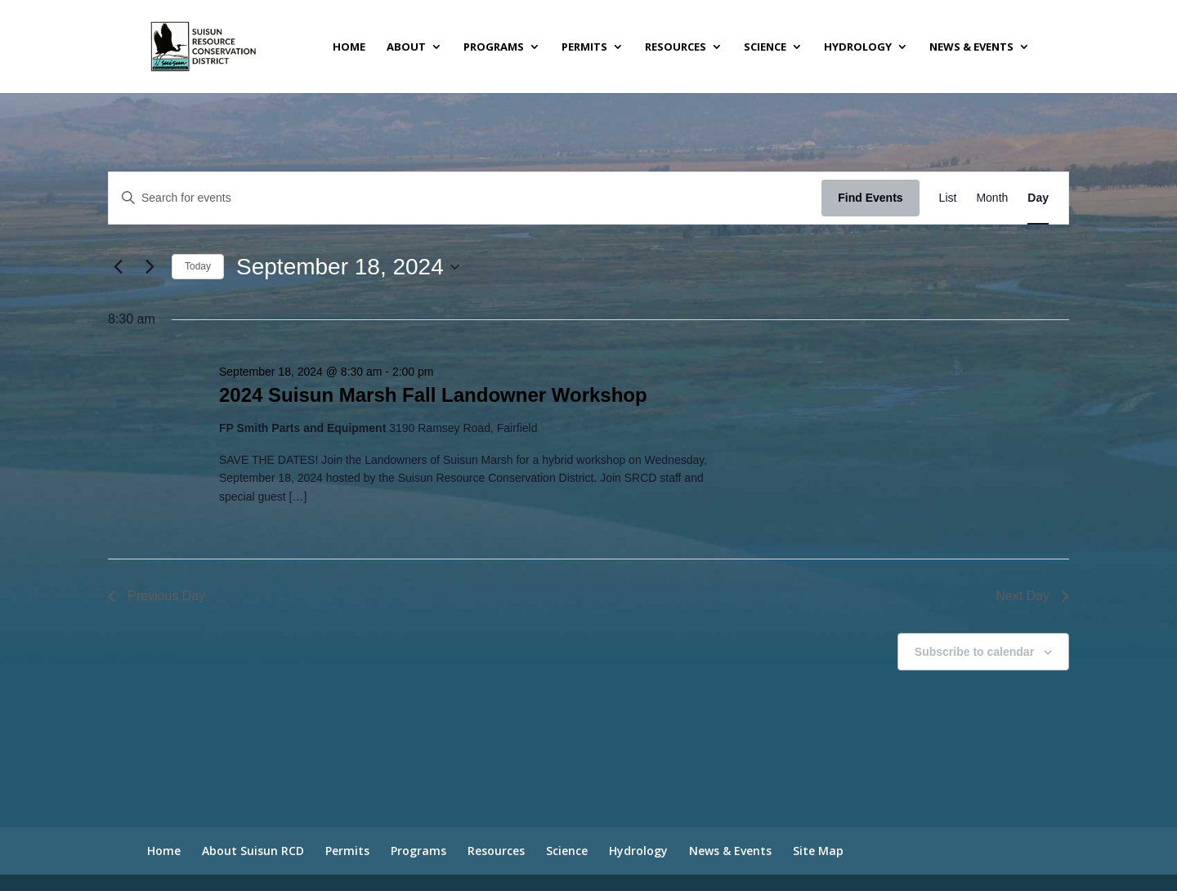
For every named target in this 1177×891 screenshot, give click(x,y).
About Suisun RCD (253, 850)
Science (765, 47)
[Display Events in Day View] (1038, 198)
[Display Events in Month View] (992, 198)
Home (349, 47)
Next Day (1032, 596)
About (406, 47)
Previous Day (156, 596)
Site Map (818, 850)
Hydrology (858, 47)
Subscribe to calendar (974, 651)
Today (198, 266)
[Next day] (149, 267)
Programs (493, 47)
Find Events (870, 197)
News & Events (971, 47)
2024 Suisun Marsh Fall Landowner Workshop (433, 395)
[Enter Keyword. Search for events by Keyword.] (465, 198)
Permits (584, 47)
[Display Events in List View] (948, 198)
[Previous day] (118, 267)
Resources (675, 47)
